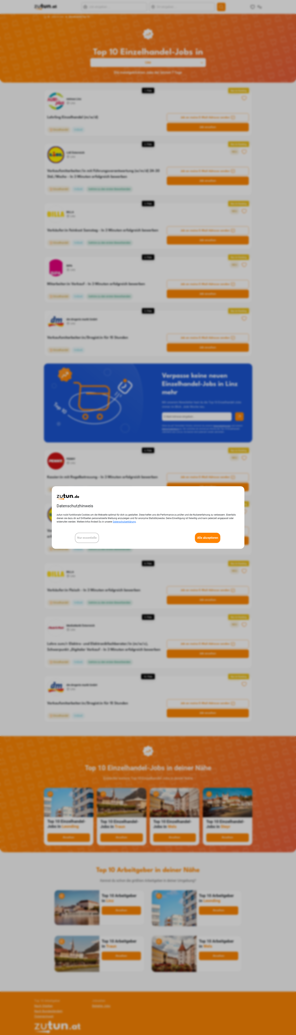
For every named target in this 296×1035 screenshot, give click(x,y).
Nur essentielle (87, 537)
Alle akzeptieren (207, 537)
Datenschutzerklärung (124, 521)
